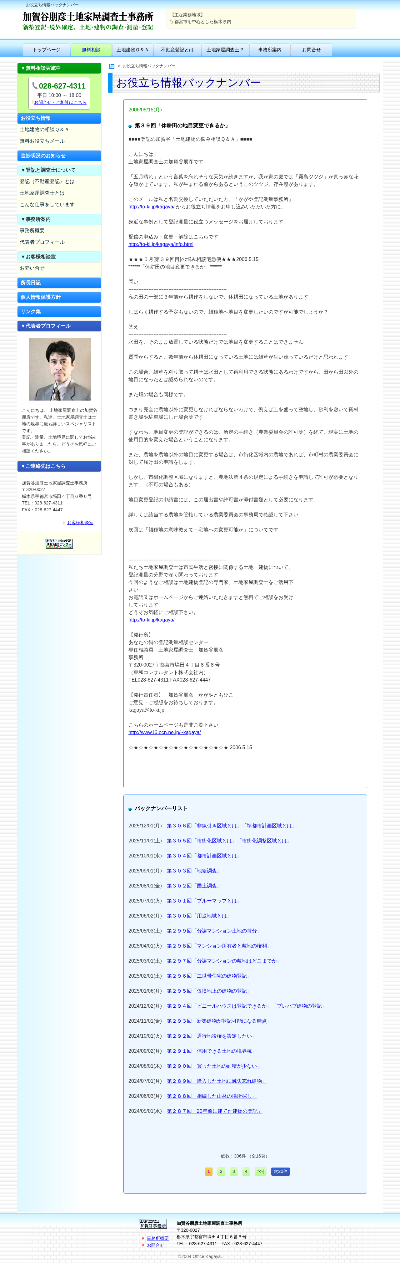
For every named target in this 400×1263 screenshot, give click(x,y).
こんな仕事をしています (47, 204)
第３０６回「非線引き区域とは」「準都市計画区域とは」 (232, 825)
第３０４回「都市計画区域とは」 (204, 855)
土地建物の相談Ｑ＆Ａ (44, 129)
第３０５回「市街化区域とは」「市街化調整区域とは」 (229, 840)
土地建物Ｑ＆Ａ (133, 49)
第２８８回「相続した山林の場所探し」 (212, 1096)
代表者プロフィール (42, 242)
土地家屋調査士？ (225, 49)
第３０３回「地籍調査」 (194, 870)
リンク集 (31, 311)
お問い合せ (32, 268)
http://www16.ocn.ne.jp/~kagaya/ (164, 732)
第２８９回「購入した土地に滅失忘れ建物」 (217, 1081)
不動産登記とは (177, 49)
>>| (261, 1171)
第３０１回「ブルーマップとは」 (204, 900)
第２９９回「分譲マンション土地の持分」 (214, 930)
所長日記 (31, 282)
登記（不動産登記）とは (47, 181)
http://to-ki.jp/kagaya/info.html (160, 244)
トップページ (46, 49)
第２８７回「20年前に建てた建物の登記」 (214, 1111)
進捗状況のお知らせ (43, 155)
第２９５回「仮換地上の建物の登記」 (209, 991)
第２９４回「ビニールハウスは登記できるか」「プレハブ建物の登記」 (247, 1006)
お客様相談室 (80, 522)
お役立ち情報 (36, 118)
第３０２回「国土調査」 (194, 885)
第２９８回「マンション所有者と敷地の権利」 (219, 946)
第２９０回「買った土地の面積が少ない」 (214, 1066)
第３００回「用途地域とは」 (199, 915)
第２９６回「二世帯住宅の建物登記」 (209, 976)
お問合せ (311, 49)
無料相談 (91, 49)
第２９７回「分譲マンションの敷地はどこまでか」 (224, 961)
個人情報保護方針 (41, 297)
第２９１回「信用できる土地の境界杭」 (212, 1051)
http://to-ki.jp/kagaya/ (151, 206)
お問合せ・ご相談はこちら (60, 102)
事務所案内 (270, 49)
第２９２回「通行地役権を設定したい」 (212, 1036)
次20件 (281, 1171)
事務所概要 (32, 230)
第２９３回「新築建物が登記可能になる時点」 (219, 1021)
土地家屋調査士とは (42, 193)
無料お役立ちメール (42, 141)
